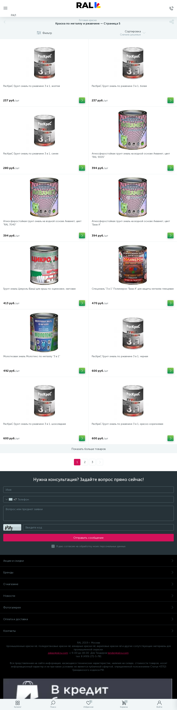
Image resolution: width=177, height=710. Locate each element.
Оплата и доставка (88, 619)
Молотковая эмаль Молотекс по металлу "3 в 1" (31, 356)
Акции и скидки (88, 560)
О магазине (88, 584)
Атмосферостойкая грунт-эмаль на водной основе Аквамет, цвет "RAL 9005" (131, 155)
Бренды (88, 572)
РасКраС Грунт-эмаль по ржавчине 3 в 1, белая (119, 86)
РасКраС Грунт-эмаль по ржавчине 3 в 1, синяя (30, 153)
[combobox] (10, 499)
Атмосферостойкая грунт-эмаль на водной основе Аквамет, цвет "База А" (131, 223)
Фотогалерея (88, 607)
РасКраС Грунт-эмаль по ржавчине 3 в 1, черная (120, 356)
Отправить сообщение (88, 537)
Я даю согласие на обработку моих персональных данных (91, 546)
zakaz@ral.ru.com (58, 652)
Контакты (88, 631)
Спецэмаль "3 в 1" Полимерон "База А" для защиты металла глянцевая (133, 288)
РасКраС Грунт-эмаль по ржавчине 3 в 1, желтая (31, 86)
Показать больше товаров (88, 449)
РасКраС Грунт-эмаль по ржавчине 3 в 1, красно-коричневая (127, 423)
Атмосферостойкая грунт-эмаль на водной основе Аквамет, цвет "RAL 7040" (42, 223)
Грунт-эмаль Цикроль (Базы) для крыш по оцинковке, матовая (39, 288)
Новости (88, 595)
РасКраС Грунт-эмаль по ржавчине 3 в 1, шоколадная (34, 423)
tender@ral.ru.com (118, 652)
